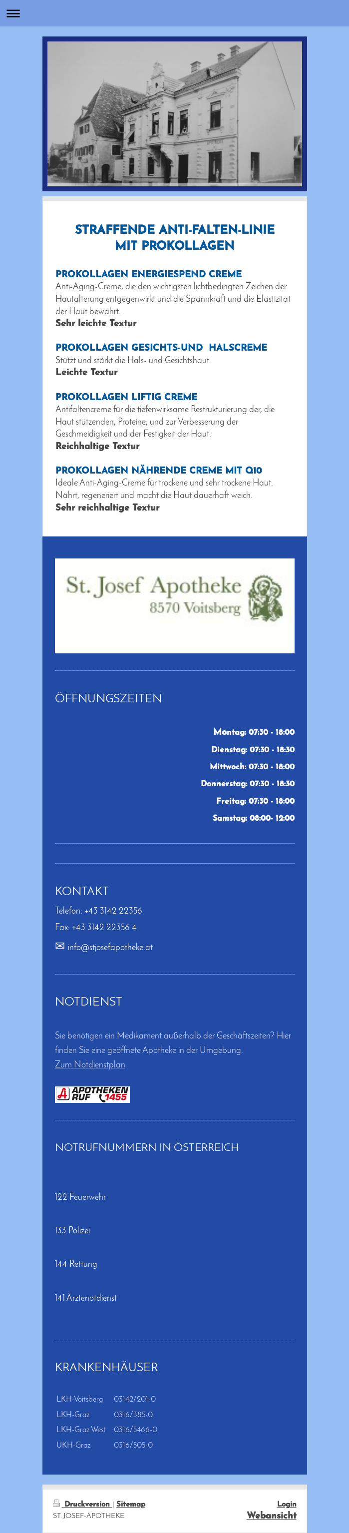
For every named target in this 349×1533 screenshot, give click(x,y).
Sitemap (130, 1505)
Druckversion (82, 1505)
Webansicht (272, 1516)
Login (287, 1505)
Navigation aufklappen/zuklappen (174, 13)
